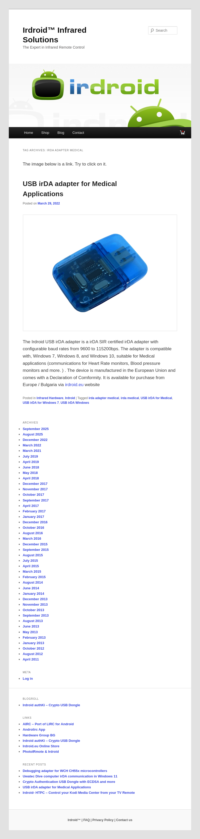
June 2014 (31, 588)
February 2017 (34, 511)
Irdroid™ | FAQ (79, 820)
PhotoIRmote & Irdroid (41, 752)
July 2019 (30, 456)
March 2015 (32, 571)
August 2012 (33, 654)
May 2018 (30, 473)
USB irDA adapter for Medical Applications (57, 787)
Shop (45, 133)
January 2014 (33, 594)
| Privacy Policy (102, 820)
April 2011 (31, 659)
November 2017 (35, 489)
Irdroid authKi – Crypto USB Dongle (51, 705)
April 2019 (31, 462)
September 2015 (36, 550)
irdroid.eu (74, 384)
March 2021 (32, 451)
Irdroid (70, 398)
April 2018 (31, 478)
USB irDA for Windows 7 (41, 403)
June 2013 (31, 626)
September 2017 (36, 500)
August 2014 (33, 582)
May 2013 (30, 632)
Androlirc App (34, 729)
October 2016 (33, 528)
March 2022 (32, 445)
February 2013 (34, 637)
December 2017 (35, 484)
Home (28, 133)
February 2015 (34, 577)
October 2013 (33, 610)
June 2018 (31, 467)
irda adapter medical (104, 398)
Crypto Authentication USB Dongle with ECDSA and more (69, 782)
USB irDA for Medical (156, 398)
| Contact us (123, 820)
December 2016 (35, 522)
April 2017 (31, 506)
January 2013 (33, 643)
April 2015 (31, 566)
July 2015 (30, 561)
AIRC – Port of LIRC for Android (48, 724)
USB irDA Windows (75, 403)
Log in (28, 679)
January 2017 (33, 517)
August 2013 (33, 621)
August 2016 (33, 533)
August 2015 (33, 555)
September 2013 (36, 615)
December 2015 (35, 544)
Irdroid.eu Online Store (41, 746)
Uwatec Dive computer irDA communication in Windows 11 (70, 776)
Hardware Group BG (39, 735)
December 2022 (35, 440)
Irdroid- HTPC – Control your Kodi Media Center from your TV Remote (79, 793)
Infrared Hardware (50, 398)
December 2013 (35, 599)
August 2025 (33, 434)
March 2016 (32, 538)
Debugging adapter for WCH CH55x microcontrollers (65, 771)
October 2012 (33, 648)
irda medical (130, 398)
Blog (60, 133)
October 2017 (33, 495)
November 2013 (35, 604)
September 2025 (36, 429)
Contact (78, 133)
